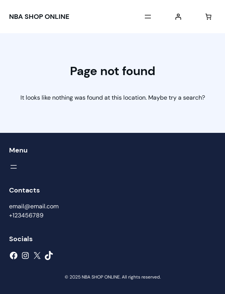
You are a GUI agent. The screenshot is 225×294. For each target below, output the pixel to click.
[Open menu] (147, 16)
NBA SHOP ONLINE (39, 16)
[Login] (178, 16)
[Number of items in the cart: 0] (208, 16)
